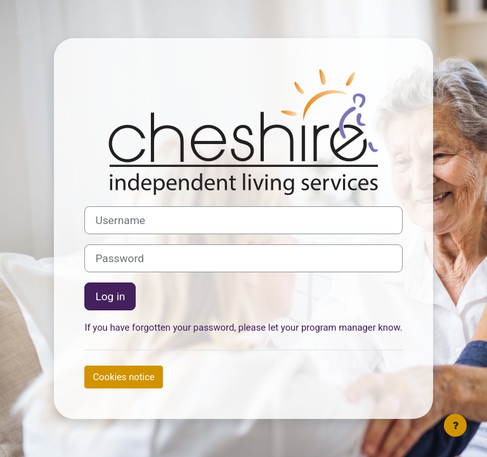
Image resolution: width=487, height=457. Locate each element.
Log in (110, 296)
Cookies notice (123, 377)
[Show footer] (455, 425)
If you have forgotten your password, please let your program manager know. (243, 327)
